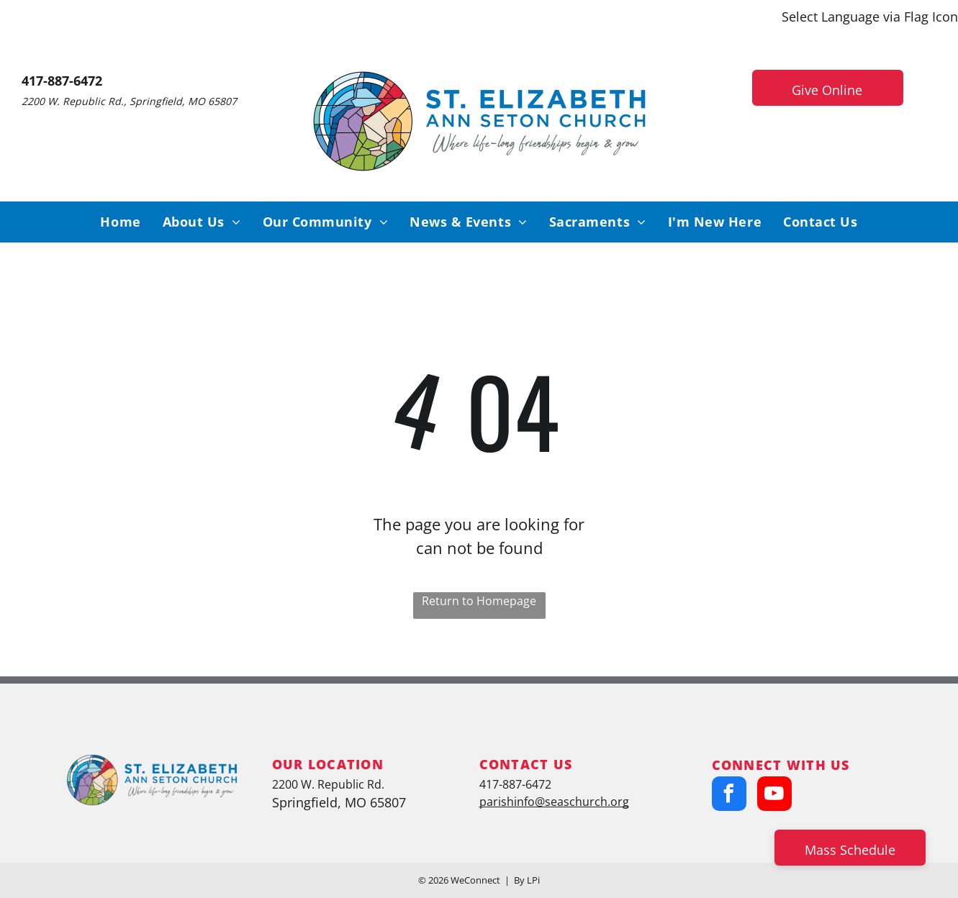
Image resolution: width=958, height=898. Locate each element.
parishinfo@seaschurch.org (554, 801)
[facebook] (729, 795)
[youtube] (774, 795)
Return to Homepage (479, 601)
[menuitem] (120, 221)
